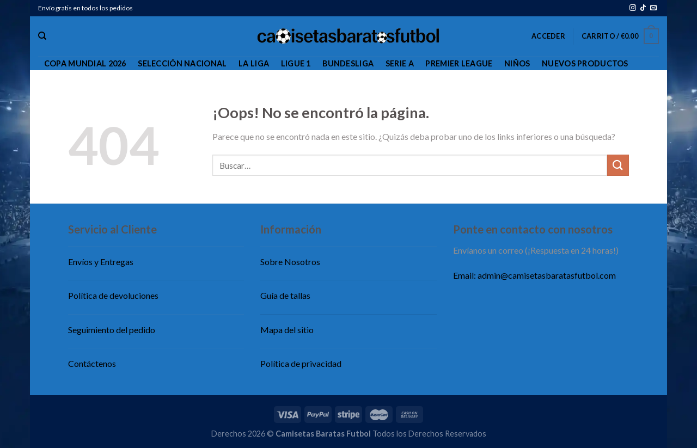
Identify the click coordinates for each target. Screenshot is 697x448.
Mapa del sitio (287, 329)
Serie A (400, 63)
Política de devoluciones (113, 295)
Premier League (458, 63)
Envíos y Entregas (100, 261)
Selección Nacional (182, 63)
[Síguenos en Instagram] (632, 8)
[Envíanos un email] (653, 8)
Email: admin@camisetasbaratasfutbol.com (534, 275)
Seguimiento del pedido (111, 329)
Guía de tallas (285, 295)
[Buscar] (42, 36)
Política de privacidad (300, 363)
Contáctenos (92, 363)
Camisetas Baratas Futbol (323, 433)
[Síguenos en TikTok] (643, 8)
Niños (517, 63)
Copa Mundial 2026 (85, 63)
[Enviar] (618, 165)
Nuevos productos (585, 63)
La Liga (254, 63)
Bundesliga (348, 63)
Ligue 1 (296, 63)
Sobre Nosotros (290, 261)
